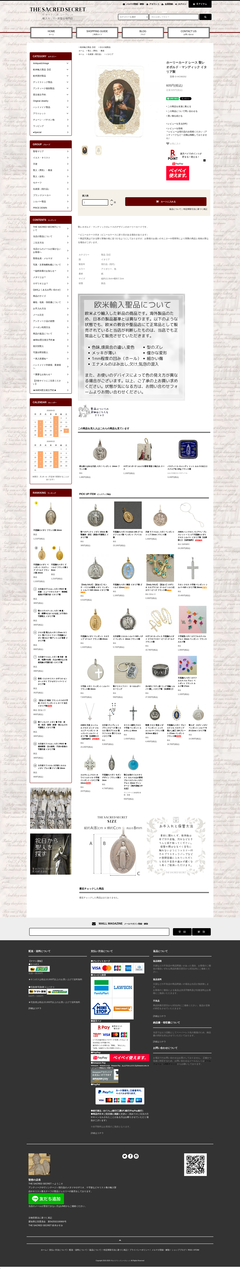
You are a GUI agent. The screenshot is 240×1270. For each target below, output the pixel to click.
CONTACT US (188, 33)
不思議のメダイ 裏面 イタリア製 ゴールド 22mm (127, 586)
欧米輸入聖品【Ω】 (88, 47)
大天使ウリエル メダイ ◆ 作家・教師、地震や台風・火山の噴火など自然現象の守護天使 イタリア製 (52, 660)
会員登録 (169, 4)
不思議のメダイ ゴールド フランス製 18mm (59, 567)
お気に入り (173, 143)
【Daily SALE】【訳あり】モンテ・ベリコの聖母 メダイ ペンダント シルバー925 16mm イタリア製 (95, 588)
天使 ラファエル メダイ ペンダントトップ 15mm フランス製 (159, 533)
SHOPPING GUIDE (97, 33)
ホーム (81, 51)
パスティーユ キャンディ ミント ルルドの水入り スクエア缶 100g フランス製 (187, 467)
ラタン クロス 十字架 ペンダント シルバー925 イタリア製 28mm (192, 586)
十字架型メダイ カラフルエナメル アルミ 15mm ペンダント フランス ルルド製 (192, 639)
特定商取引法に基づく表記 (195, 209)
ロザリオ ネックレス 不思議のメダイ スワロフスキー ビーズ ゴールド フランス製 (159, 639)
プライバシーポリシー (139, 1250)
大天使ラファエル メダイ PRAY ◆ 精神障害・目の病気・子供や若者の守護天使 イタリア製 (52, 746)
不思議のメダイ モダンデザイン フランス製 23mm (111, 777)
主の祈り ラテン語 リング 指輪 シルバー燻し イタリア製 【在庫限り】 (160, 687)
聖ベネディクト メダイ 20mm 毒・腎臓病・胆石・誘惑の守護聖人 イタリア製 (95, 534)
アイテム (199, 4)
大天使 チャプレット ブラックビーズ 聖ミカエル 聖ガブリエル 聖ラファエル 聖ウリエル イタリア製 (111, 730)
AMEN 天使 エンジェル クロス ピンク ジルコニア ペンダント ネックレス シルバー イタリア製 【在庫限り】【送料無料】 (90, 732)
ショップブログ (179, 1250)
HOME (51, 33)
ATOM (196, 1250)
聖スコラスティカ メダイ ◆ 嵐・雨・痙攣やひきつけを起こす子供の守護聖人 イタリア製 (52, 613)
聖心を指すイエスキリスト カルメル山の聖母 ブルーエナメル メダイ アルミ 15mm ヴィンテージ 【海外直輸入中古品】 (133, 782)
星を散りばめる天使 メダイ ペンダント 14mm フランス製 (99, 467)
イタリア (109, 54)
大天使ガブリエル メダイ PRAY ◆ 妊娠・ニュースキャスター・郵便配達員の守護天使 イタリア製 (52, 592)
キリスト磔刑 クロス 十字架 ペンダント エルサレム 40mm (132, 728)
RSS (190, 1250)
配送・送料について (78, 1250)
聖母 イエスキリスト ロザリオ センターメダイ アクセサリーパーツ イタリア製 (52, 681)
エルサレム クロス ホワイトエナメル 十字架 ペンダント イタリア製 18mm (90, 779)
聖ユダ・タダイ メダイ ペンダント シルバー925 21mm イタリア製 (198, 728)
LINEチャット (170, 1064)
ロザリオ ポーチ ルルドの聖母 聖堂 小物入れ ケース (144, 467)
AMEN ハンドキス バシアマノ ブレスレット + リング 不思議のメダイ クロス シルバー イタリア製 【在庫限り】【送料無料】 (192, 536)
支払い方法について (58, 1250)
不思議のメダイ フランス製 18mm (47, 530)
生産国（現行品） (95, 54)
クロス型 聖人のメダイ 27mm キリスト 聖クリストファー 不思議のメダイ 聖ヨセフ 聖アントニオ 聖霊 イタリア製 (53, 636)
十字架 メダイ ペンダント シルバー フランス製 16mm (95, 687)
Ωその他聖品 (105, 47)
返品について (175, 209)
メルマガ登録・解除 (135, 4)
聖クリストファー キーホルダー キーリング (127, 687)
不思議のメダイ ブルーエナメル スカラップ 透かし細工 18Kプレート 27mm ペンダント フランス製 (176, 730)
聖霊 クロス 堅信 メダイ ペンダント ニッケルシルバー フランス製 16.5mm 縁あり (154, 729)
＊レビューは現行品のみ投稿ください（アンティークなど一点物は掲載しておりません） (186, 133)
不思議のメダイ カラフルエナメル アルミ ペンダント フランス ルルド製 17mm (187, 682)
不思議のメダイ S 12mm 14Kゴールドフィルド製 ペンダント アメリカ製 (128, 534)
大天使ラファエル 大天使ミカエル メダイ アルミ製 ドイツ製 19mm (52, 766)
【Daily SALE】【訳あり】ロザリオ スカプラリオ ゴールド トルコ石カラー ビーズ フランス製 (159, 587)
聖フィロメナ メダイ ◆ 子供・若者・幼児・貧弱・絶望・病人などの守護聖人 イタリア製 (52, 725)
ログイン (182, 4)
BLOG (142, 33)
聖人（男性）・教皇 (96, 51)
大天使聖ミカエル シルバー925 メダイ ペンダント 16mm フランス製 (128, 637)
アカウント (154, 4)
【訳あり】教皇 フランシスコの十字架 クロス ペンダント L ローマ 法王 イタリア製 (53, 703)
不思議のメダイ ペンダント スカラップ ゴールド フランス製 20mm (95, 637)
